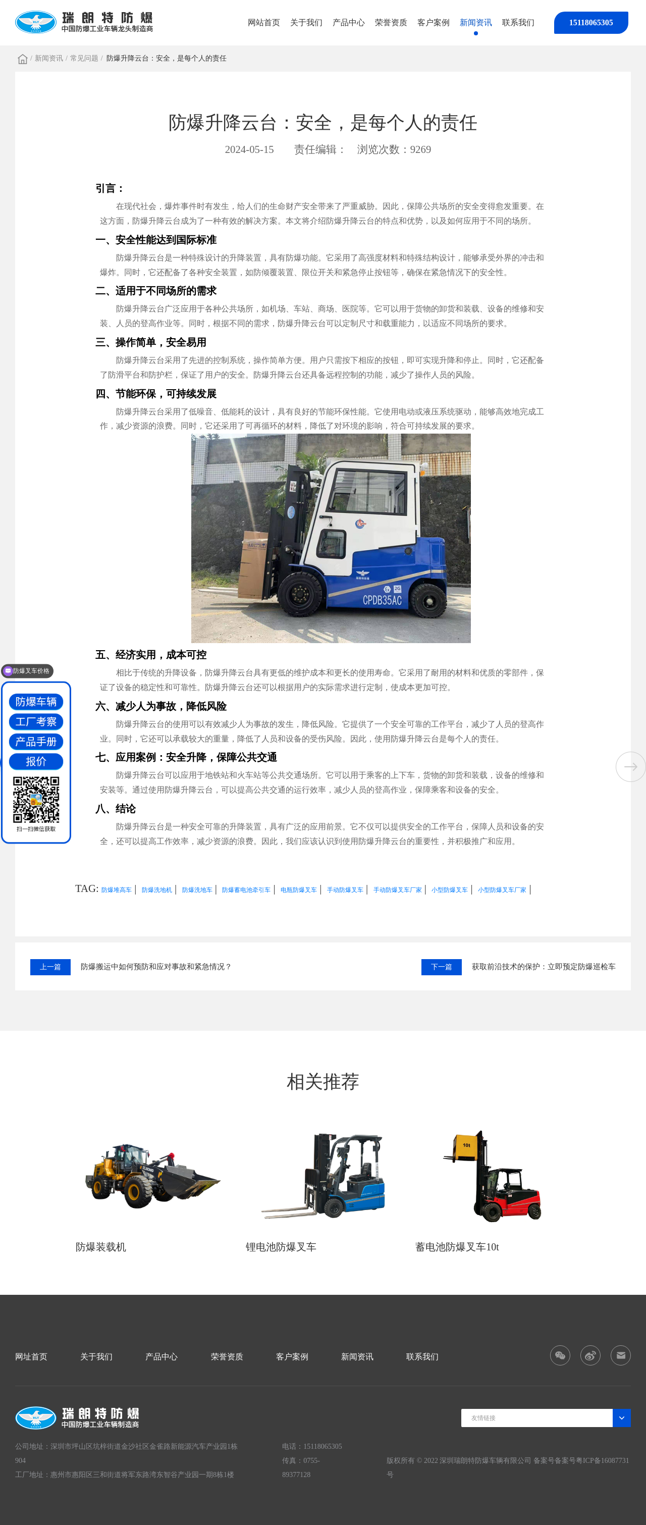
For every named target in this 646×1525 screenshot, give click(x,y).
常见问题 (84, 58)
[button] (631, 767)
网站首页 (264, 22)
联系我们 (518, 22)
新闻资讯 (476, 22)
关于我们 (306, 22)
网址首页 (31, 1356)
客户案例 (433, 22)
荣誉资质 (391, 22)
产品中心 (349, 22)
